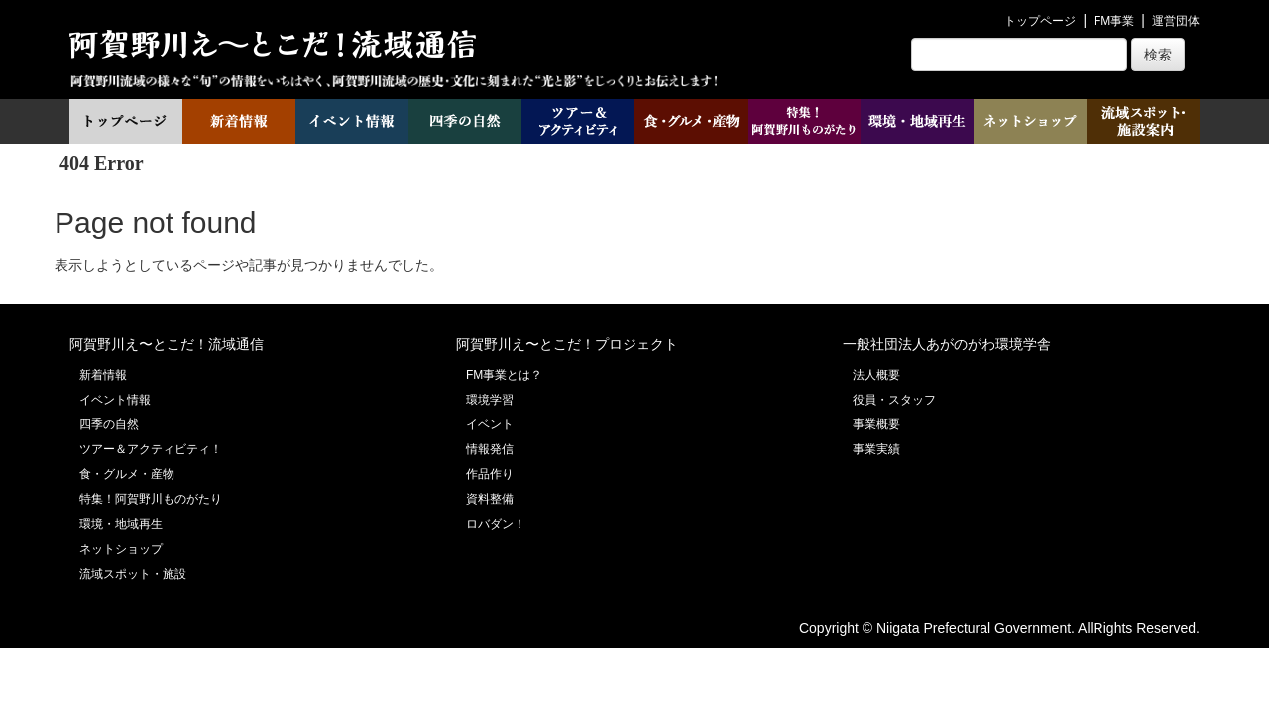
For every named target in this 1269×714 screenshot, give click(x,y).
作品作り (490, 474)
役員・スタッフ (894, 400)
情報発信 (490, 449)
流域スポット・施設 (132, 574)
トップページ (1040, 21)
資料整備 (490, 499)
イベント (490, 424)
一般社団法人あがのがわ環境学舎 (947, 344)
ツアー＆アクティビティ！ (150, 449)
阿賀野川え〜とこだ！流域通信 (166, 344)
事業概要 (876, 424)
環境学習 (490, 400)
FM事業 (1114, 21)
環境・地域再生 (121, 524)
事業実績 (876, 449)
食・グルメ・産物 (126, 474)
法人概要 (876, 375)
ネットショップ (121, 549)
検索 (1158, 54)
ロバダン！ (495, 524)
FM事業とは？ (504, 375)
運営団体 (1176, 21)
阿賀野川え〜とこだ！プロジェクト (567, 344)
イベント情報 (115, 400)
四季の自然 (109, 424)
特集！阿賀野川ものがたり (150, 499)
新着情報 (103, 375)
